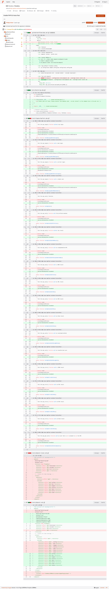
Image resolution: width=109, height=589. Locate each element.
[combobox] (97, 29)
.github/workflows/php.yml (39, 32)
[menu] (105, 29)
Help (13, 2)
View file (103, 32)
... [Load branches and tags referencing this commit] (4, 19)
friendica (10, 6)
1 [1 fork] (101, 6)
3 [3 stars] (93, 6)
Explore (8, 2)
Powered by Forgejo (6, 587)
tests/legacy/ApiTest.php (40, 118)
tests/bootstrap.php (37, 90)
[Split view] (101, 29)
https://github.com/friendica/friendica (18, 8)
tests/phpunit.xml (37, 502)
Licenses (102, 587)
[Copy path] (49, 33)
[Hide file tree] (3, 29)
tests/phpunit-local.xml (39, 453)
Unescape (96, 32)
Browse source (100, 15)
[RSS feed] (75, 6)
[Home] (3, 2)
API (106, 587)
